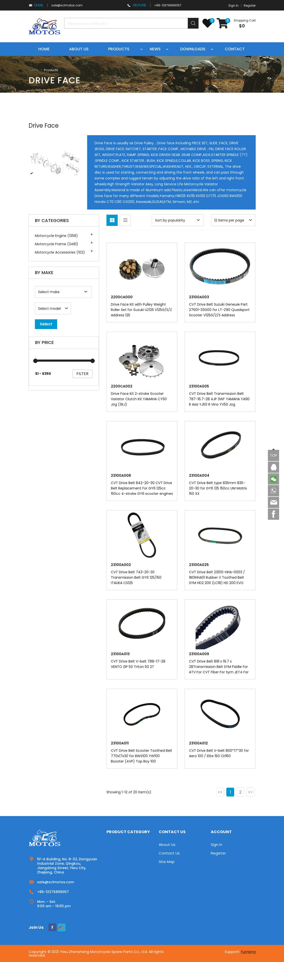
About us (79, 49)
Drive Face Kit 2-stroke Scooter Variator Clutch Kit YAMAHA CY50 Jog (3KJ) (139, 399)
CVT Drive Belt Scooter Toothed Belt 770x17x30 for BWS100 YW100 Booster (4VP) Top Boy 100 (141, 756)
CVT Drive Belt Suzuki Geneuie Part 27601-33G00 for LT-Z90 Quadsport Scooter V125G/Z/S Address (219, 310)
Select (46, 324)
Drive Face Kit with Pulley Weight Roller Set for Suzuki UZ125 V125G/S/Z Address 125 (141, 310)
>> (250, 792)
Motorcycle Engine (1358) (56, 235)
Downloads (192, 49)
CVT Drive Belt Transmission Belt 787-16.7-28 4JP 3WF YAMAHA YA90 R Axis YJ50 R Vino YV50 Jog (219, 399)
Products (118, 49)
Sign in (216, 844)
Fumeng (248, 951)
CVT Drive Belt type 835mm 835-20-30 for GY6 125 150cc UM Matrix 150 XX (218, 488)
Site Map (167, 861)
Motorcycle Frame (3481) (56, 244)
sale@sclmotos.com (67, 5)
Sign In (233, 5)
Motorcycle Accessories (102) (60, 252)
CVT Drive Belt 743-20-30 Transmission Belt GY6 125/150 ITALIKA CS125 (136, 577)
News (155, 49)
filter (82, 373)
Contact (235, 49)
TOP (273, 455)
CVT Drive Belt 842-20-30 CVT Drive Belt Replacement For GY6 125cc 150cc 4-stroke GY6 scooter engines (142, 488)
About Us (167, 844)
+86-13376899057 (167, 5)
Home (44, 49)
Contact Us (169, 853)
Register (250, 5)
